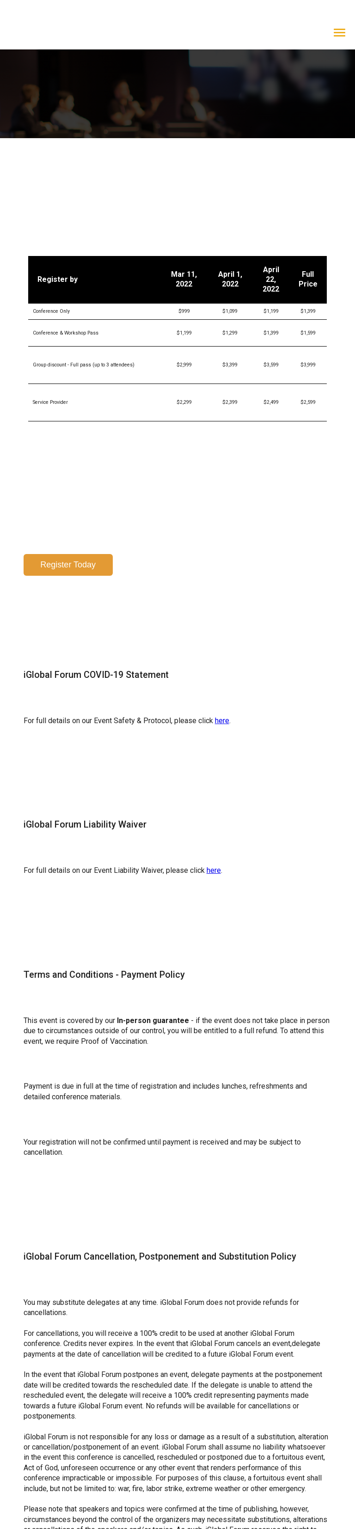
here (222, 656)
